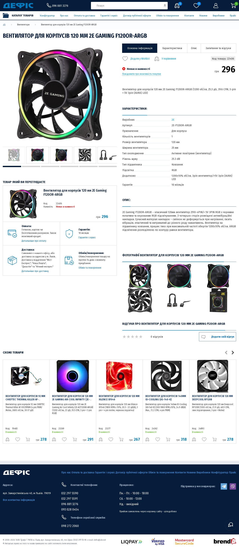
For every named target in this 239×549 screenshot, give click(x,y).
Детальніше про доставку (35, 271)
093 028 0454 (70, 509)
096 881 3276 (69, 504)
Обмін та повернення (167, 15)
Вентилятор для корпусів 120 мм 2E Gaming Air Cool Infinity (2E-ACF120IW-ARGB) (72, 399)
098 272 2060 (70, 526)
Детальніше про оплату (34, 240)
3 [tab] (50, 166)
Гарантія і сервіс (109, 15)
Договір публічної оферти (137, 15)
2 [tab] (31, 166)
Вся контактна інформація (19, 500)
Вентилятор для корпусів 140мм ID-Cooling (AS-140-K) (165, 398)
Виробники (218, 15)
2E (173, 119)
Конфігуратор (47, 15)
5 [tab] (88, 166)
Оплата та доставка (84, 15)
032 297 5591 (69, 498)
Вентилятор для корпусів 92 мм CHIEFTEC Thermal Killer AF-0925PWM (25, 399)
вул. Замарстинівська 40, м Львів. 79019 (27, 493)
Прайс (233, 15)
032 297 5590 (69, 493)
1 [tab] (12, 166)
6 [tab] (108, 166)
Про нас (64, 15)
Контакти (189, 15)
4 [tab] (69, 166)
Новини (203, 15)
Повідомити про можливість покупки (141, 74)
